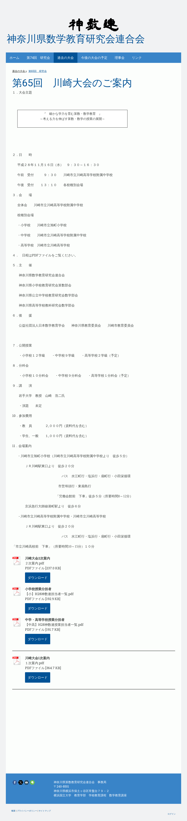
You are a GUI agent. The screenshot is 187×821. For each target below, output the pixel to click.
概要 (13, 810)
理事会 (120, 58)
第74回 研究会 (38, 58)
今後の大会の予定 (94, 58)
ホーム (14, 58)
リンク (137, 58)
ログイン (172, 813)
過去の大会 (65, 58)
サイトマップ (45, 810)
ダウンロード (37, 577)
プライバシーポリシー (27, 810)
